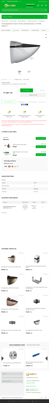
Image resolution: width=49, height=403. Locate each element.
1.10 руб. (6, 365)
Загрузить (36, 188)
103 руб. (37, 333)
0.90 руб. (29, 365)
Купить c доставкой (41, 138)
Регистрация (44, 1)
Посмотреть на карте (30, 382)
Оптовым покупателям (12, 1)
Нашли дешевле (21, 101)
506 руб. (37, 270)
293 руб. (12, 333)
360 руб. (12, 270)
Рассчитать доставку (32, 101)
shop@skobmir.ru (33, 389)
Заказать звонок (29, 6)
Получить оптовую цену (9, 101)
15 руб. (37, 312)
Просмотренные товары (33, 345)
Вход (40, 1)
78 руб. (37, 291)
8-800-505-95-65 (30, 5)
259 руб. (12, 312)
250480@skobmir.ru (34, 390)
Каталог (3, 1)
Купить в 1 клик (33, 95)
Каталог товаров (24, 17)
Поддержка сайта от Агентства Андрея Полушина (12, 397)
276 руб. (12, 291)
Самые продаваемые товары (17, 345)
